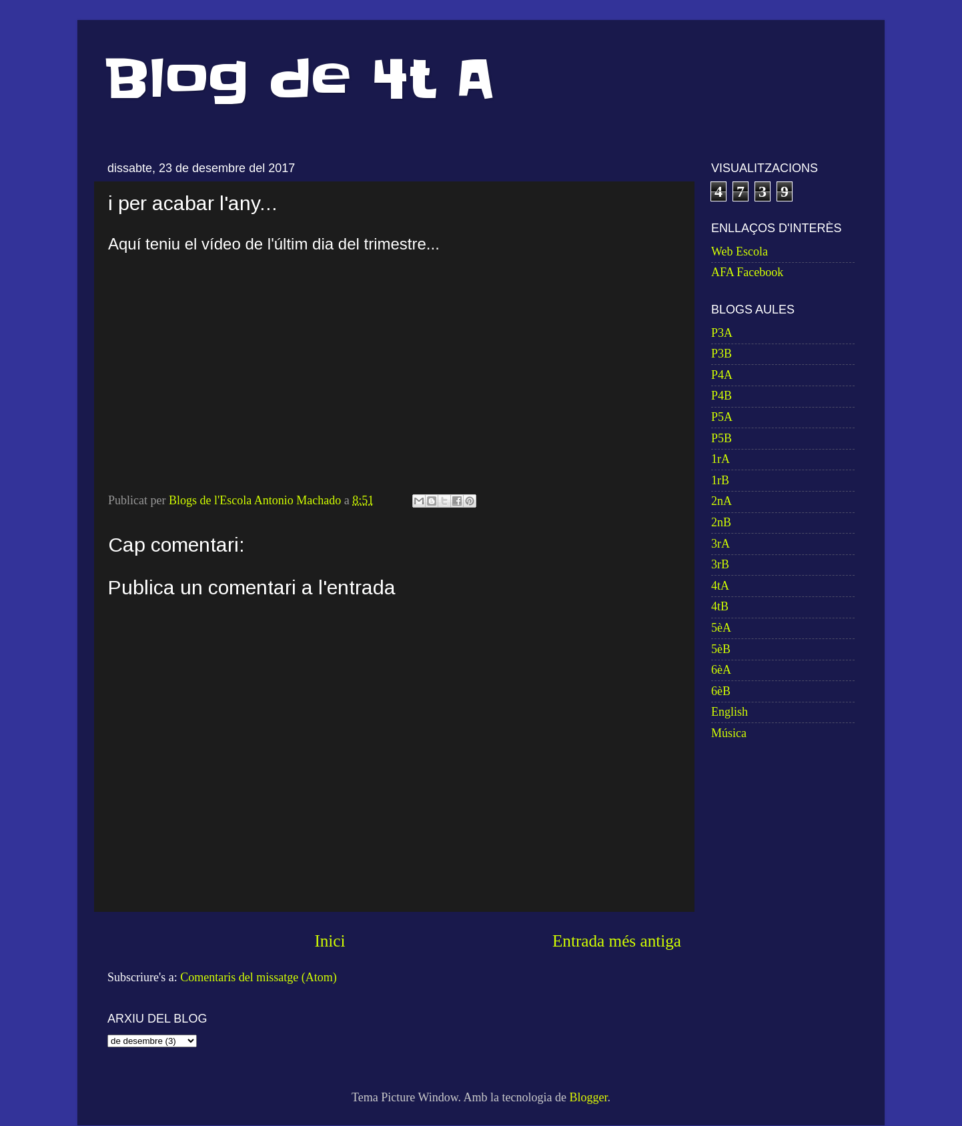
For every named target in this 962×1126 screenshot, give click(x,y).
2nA (721, 501)
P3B (721, 353)
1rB (720, 480)
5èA (721, 627)
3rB (720, 564)
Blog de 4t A (299, 79)
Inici (329, 941)
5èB (721, 649)
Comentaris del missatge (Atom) (258, 977)
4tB (720, 606)
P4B (721, 395)
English (729, 711)
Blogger (588, 1097)
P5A (722, 417)
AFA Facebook (747, 272)
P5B (721, 438)
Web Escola (739, 251)
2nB (721, 522)
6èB (721, 691)
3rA (720, 543)
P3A (722, 333)
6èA (721, 669)
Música (729, 733)
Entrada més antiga (616, 941)
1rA (720, 459)
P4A (722, 375)
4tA (720, 585)
